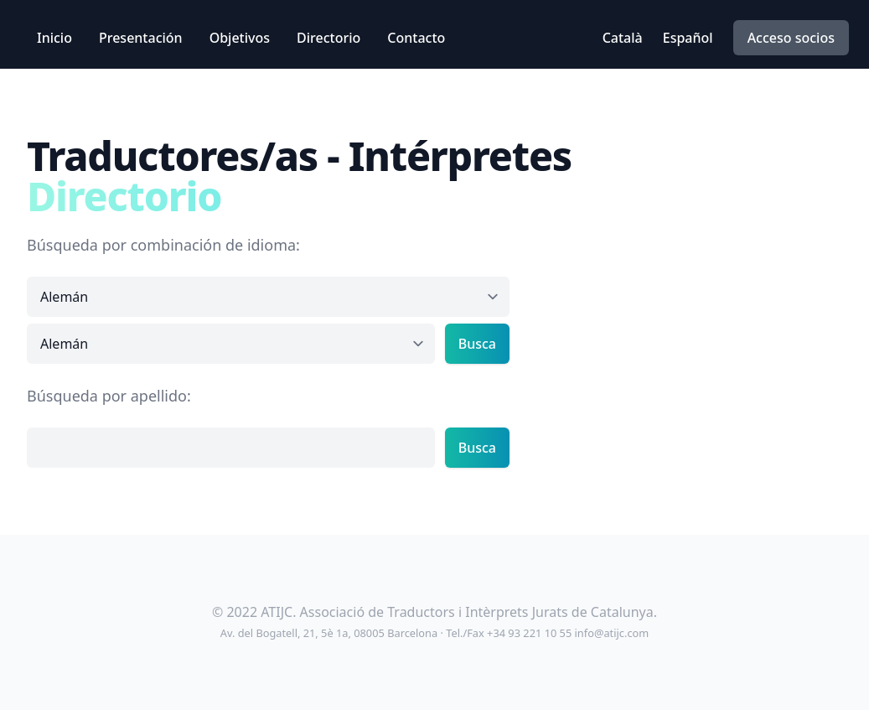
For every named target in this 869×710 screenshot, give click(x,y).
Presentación (141, 38)
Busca (477, 343)
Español (688, 38)
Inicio (54, 38)
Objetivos (239, 38)
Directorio (328, 38)
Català (623, 38)
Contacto (416, 38)
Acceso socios (791, 38)
